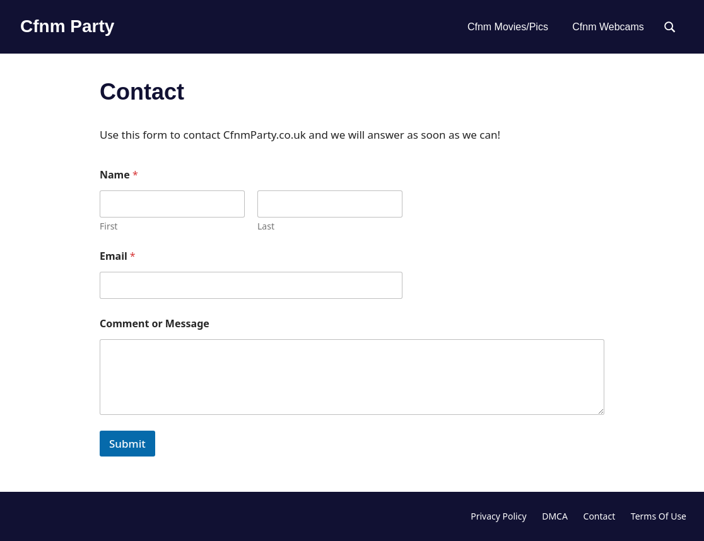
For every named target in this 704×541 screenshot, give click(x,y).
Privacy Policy (498, 516)
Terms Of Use (658, 516)
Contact (600, 516)
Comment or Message (154, 324)
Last (265, 226)
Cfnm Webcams (608, 26)
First (108, 226)
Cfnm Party (67, 26)
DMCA (555, 516)
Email (118, 256)
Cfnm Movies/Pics (507, 26)
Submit (127, 443)
